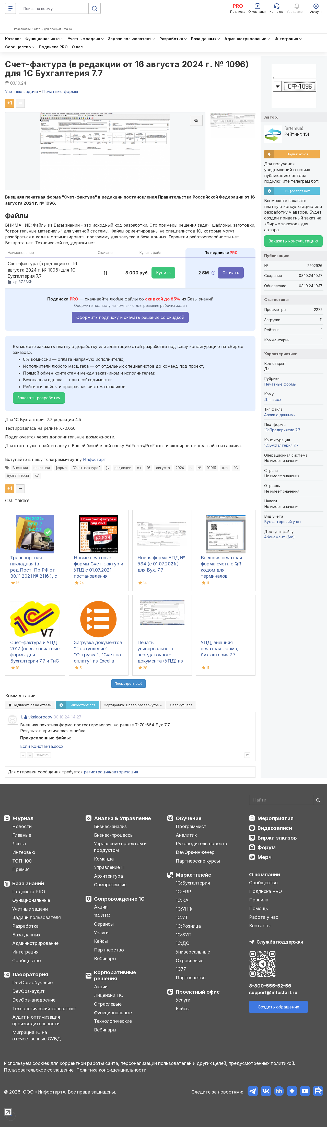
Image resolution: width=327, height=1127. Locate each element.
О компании (264, 875)
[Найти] (318, 800)
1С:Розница (188, 926)
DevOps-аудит (28, 991)
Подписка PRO (28, 891)
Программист (191, 826)
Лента (19, 843)
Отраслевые (108, 1004)
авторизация (124, 771)
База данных (26, 934)
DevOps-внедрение (33, 1000)
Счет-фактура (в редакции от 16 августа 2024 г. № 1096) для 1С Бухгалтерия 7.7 (127, 68)
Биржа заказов (277, 838)
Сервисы (104, 924)
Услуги (101, 932)
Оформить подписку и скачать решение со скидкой (130, 317)
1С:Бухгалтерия (193, 883)
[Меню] (10, 8)
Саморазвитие (110, 884)
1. (21, 716)
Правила (258, 899)
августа (163, 468)
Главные (21, 835)
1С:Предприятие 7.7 (282, 429)
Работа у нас (263, 917)
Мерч (265, 857)
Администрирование (35, 943)
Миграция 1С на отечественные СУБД (36, 1036)
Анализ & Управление (122, 818)
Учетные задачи (30, 909)
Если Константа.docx (41, 746)
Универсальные (193, 952)
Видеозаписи (275, 828)
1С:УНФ (184, 909)
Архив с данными (280, 414)
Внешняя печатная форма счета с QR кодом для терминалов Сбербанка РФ (221, 570)
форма (61, 468)
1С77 (181, 969)
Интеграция (25, 952)
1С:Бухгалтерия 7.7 (281, 445)
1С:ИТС (102, 915)
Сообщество (26, 960)
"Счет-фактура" (86, 468)
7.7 (36, 475)
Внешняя (20, 468)
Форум (267, 847)
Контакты (260, 925)
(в (107, 468)
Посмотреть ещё (128, 683)
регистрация (97, 771)
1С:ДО (183, 943)
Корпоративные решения (115, 975)
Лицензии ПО (109, 995)
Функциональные (31, 900)
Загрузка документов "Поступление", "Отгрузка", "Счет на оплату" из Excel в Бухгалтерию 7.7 (98, 655)
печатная (41, 468)
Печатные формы (280, 384)
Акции (101, 907)
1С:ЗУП (184, 934)
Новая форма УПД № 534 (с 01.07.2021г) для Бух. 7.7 (161, 564)
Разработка (25, 926)
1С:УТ (182, 917)
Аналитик (186, 835)
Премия (21, 869)
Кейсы (101, 941)
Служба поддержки (279, 942)
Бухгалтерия (18, 475)
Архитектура (108, 876)
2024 (180, 468)
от (139, 468)
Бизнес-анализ (110, 826)
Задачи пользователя (36, 917)
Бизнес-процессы (114, 835)
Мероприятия (276, 818)
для (225, 468)
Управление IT (109, 867)
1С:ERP (183, 891)
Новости (22, 826)
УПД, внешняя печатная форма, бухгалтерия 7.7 (219, 648)
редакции (122, 468)
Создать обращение (278, 1006)
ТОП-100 (22, 861)
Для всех (272, 399)
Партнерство (109, 949)
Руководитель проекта (201, 843)
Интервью (23, 852)
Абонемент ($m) (279, 537)
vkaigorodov (40, 716)
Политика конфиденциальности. (112, 1070)
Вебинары (105, 958)
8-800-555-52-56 (270, 986)
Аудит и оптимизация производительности (36, 1020)
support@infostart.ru (273, 992)
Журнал (22, 818)
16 (148, 468)
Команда (104, 859)
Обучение (189, 818)
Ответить (42, 755)
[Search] (286, 800)
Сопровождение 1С (119, 899)
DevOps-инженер (195, 852)
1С (236, 468)
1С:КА (182, 900)
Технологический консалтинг (44, 1008)
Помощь (258, 908)
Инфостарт (94, 459)
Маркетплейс (193, 875)
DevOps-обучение (32, 982)
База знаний (28, 883)
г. (191, 468)
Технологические (113, 1021)
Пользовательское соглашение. (39, 1070)
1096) (211, 468)
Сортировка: (133, 705)
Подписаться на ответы (30, 705)
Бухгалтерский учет (282, 521)
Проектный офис (198, 992)
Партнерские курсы (198, 861)
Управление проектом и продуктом (120, 847)
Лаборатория (30, 974)
